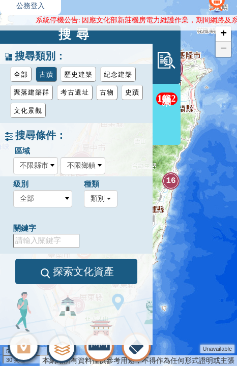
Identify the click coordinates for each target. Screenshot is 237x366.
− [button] (223, 49)
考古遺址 (75, 92)
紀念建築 (118, 74)
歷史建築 (78, 74)
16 (170, 181)
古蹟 (46, 74)
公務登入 (30, 6)
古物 (107, 92)
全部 (21, 74)
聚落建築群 (31, 92)
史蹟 (132, 92)
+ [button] (223, 34)
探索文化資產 (76, 272)
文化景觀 (28, 110)
